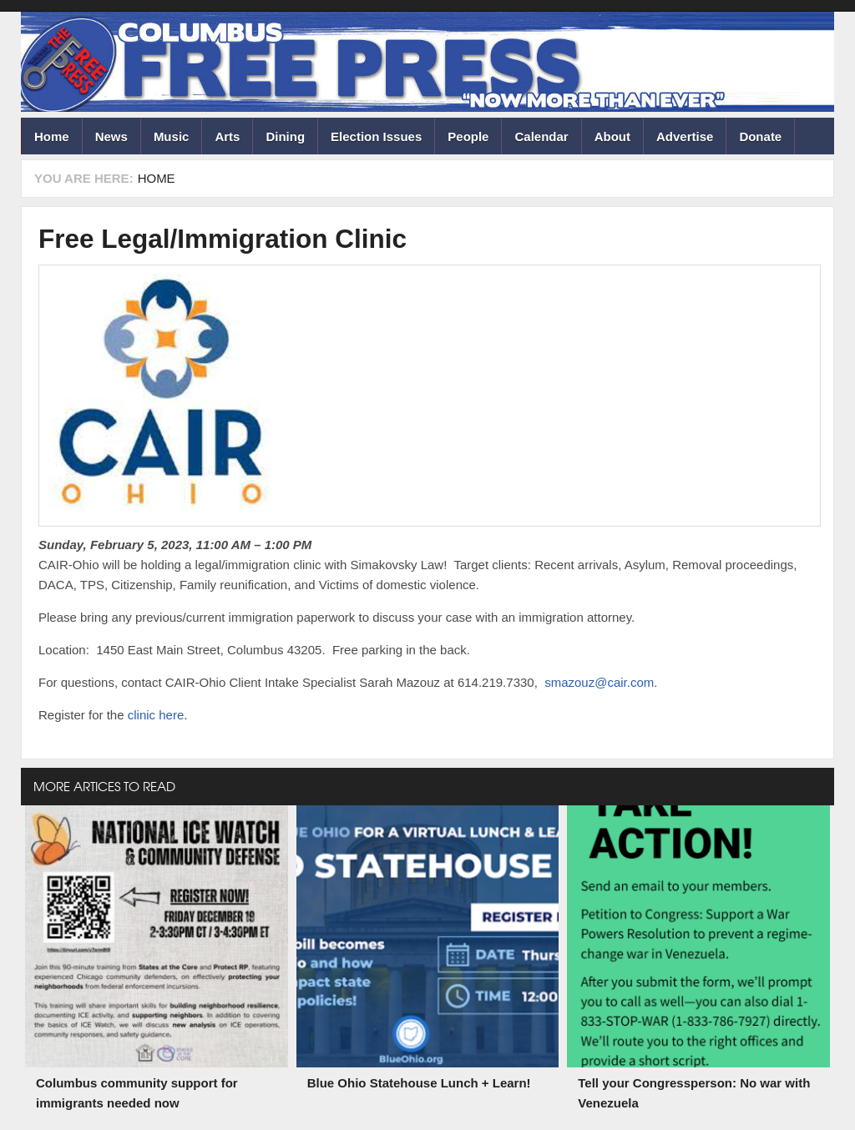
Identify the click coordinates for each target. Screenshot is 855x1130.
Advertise (684, 136)
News (111, 136)
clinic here (156, 715)
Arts (227, 136)
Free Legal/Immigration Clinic (222, 239)
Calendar (541, 136)
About (612, 136)
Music (172, 136)
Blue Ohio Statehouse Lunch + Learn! (419, 1083)
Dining (285, 136)
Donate (760, 136)
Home (51, 136)
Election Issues (376, 136)
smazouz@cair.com (599, 682)
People (468, 136)
